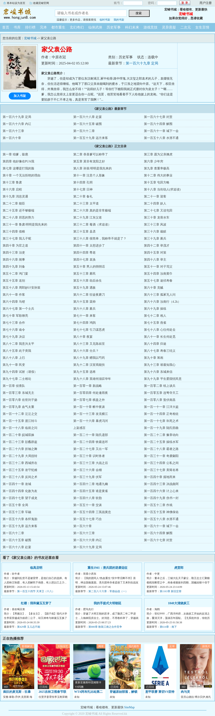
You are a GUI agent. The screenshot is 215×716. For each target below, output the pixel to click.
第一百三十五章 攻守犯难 (20, 470)
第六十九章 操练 (155, 308)
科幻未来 (132, 27)
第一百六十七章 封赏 (158, 117)
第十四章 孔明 (83, 182)
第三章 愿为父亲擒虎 (158, 154)
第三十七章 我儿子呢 (17, 238)
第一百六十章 (12, 138)
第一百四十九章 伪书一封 (161, 498)
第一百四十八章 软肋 (87, 498)
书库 (17, 27)
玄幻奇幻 (77, 27)
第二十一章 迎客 (155, 196)
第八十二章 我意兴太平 (18, 343)
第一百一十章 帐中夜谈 (89, 407)
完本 (43, 27)
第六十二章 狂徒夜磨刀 (89, 294)
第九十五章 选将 (84, 371)
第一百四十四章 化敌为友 (20, 491)
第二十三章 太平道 (86, 203)
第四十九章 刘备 (14, 266)
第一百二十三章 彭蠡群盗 (20, 442)
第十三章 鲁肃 (12, 182)
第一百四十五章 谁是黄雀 (90, 491)
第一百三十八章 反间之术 (20, 477)
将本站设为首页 (16, 3)
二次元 (185, 27)
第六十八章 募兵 (84, 308)
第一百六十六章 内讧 (17, 124)
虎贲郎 (178, 567)
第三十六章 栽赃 (155, 231)
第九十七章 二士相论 (17, 378)
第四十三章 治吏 (14, 252)
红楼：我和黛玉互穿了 (36, 603)
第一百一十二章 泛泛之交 (20, 414)
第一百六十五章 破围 (87, 124)
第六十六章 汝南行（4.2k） (162, 301)
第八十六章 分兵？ (86, 350)
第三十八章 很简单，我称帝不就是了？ (99, 238)
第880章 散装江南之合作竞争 (105, 626)
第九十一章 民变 (14, 364)
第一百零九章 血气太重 (18, 407)
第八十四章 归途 (155, 343)
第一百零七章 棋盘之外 (89, 400)
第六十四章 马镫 (14, 301)
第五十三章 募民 (84, 273)
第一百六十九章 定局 (142, 63)
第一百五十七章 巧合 (87, 519)
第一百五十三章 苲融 (17, 512)
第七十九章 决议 (14, 336)
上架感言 (79, 428)
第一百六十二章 (84, 131)
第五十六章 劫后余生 (87, 280)
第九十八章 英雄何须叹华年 (92, 378)
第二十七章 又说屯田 (158, 210)
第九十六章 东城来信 (158, 371)
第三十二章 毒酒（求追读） (92, 224)
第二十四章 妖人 (155, 203)
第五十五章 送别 (14, 280)
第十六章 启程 (12, 189)
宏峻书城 (24, 14)
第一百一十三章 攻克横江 (90, 414)
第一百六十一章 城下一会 (161, 131)
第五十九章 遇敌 (84, 287)
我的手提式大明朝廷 (107, 603)
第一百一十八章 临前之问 (20, 428)
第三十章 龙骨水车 (156, 217)
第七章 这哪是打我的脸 (18, 168)
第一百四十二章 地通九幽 (90, 484)
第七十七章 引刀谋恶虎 (89, 329)
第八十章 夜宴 (83, 336)
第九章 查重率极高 (156, 168)
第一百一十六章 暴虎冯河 (90, 421)
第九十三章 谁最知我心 (160, 364)
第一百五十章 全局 (15, 505)
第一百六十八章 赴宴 (87, 117)
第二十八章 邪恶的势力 (18, 217)
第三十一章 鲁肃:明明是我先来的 (25, 224)
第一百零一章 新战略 (87, 385)
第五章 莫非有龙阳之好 (89, 161)
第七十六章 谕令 (14, 329)
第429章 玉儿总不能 (28, 626)
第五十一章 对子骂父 (158, 266)
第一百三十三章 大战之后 (90, 463)
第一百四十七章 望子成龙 (20, 498)
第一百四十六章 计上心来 (161, 491)
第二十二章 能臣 (14, 203)
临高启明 (36, 567)
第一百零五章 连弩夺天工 (161, 392)
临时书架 (105, 19)
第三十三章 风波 (155, 224)
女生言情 (202, 27)
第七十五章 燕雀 (155, 322)
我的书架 (119, 19)
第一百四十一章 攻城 (17, 484)
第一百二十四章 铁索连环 (90, 442)
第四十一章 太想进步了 (89, 245)
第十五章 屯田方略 (156, 182)
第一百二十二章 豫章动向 (161, 435)
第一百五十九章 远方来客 (90, 138)
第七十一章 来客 (84, 315)
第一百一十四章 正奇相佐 (161, 414)
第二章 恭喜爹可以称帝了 (90, 154)
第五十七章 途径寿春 (158, 280)
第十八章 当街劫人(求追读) (162, 189)
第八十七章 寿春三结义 (160, 350)
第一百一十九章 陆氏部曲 (161, 428)
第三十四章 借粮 (14, 231)
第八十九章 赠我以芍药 (89, 357)
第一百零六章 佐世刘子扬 (20, 400)
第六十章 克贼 (153, 287)
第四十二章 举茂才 (156, 245)
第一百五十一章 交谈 (87, 505)
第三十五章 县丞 (84, 231)
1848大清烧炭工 (179, 603)
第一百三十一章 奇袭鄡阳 (161, 456)
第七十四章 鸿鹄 (84, 322)
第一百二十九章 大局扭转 (20, 456)
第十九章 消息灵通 (15, 196)
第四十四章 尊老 (84, 252)
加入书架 (20, 96)
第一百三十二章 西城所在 (20, 463)
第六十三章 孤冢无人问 (160, 294)
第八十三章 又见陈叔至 (89, 343)
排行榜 (30, 27)
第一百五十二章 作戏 (158, 505)
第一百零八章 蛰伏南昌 (160, 400)
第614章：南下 (168, 626)
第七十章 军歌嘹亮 (15, 315)
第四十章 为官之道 (15, 245)
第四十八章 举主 (155, 259)
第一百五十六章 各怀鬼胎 (20, 519)
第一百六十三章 (13, 131)
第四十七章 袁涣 (84, 259)
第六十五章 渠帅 (84, 301)
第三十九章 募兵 (155, 238)
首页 (5, 27)
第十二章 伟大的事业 (158, 175)
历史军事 (114, 27)
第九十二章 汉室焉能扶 (89, 364)
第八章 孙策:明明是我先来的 (92, 168)
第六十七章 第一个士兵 (18, 308)
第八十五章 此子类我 (17, 350)
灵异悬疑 (169, 27)
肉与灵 (185, 691)
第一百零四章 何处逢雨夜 (90, 392)
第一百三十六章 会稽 (87, 470)
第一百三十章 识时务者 (89, 456)
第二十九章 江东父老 (87, 217)
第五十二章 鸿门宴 (15, 273)
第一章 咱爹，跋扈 (15, 154)
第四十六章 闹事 (14, 259)
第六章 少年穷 (153, 161)
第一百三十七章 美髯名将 (161, 470)
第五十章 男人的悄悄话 (89, 266)
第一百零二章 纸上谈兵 (160, 385)
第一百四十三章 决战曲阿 (161, 484)
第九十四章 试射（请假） (20, 371)
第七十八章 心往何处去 (160, 329)
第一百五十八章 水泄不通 (161, 138)
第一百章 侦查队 (14, 385)
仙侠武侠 (95, 27)
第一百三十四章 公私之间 (161, 463)
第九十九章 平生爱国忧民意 (163, 378)
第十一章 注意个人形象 (89, 175)
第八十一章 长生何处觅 (160, 336)
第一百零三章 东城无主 (18, 392)
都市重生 (58, 27)
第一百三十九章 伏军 (87, 477)
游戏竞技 (150, 27)
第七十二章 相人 (155, 315)
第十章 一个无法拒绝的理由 (21, 175)
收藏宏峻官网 (41, 3)
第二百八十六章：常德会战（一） (108, 591)
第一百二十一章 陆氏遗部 (90, 435)
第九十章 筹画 (153, 357)
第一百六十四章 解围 (158, 124)
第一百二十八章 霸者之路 (161, 449)
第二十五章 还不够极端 (18, 210)
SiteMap (129, 707)
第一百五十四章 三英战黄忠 (92, 512)
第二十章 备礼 (83, 196)
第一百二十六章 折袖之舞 (20, 449)
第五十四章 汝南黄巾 (158, 273)
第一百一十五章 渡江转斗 (20, 421)
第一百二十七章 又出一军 (90, 449)
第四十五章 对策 (155, 252)
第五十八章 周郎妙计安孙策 (21, 287)
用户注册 (205, 3)
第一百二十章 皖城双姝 (18, 435)
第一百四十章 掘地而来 (160, 477)
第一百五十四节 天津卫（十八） (36, 591)
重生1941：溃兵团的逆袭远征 (107, 567)
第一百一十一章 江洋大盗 (161, 407)
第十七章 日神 (83, 189)
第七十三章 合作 (14, 322)
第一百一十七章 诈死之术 (161, 421)
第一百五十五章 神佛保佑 (161, 512)
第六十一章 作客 (14, 294)
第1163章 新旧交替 (170, 591)
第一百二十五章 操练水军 (161, 442)
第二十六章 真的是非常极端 (92, 210)
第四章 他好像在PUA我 (18, 161)
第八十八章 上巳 (14, 357)
